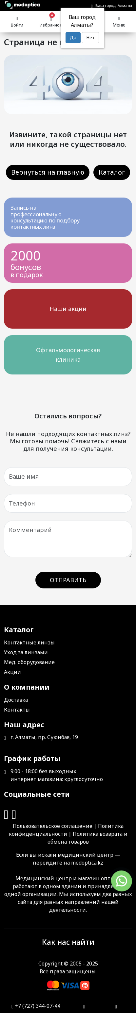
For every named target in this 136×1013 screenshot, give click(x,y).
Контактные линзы (29, 642)
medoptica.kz (87, 862)
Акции (12, 672)
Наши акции (68, 309)
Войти (17, 21)
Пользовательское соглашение (52, 826)
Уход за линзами (26, 652)
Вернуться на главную (47, 172)
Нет (90, 37)
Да (73, 37)
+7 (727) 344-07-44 (35, 1005)
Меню (119, 21)
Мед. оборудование (29, 662)
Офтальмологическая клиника (68, 354)
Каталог (112, 172)
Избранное (51, 21)
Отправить (68, 580)
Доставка (16, 699)
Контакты (17, 709)
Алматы (125, 5)
